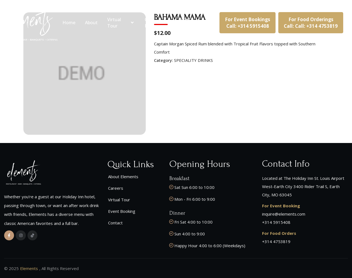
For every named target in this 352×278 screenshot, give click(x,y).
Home (68, 23)
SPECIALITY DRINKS (193, 60)
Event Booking (187, 22)
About (91, 23)
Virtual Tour (121, 22)
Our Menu (157, 22)
